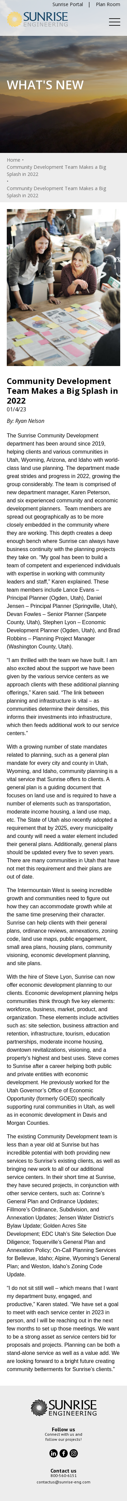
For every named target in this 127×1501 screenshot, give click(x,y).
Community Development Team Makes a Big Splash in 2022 (56, 170)
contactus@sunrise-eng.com (63, 1481)
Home (13, 160)
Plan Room (108, 4)
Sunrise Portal (67, 4)
